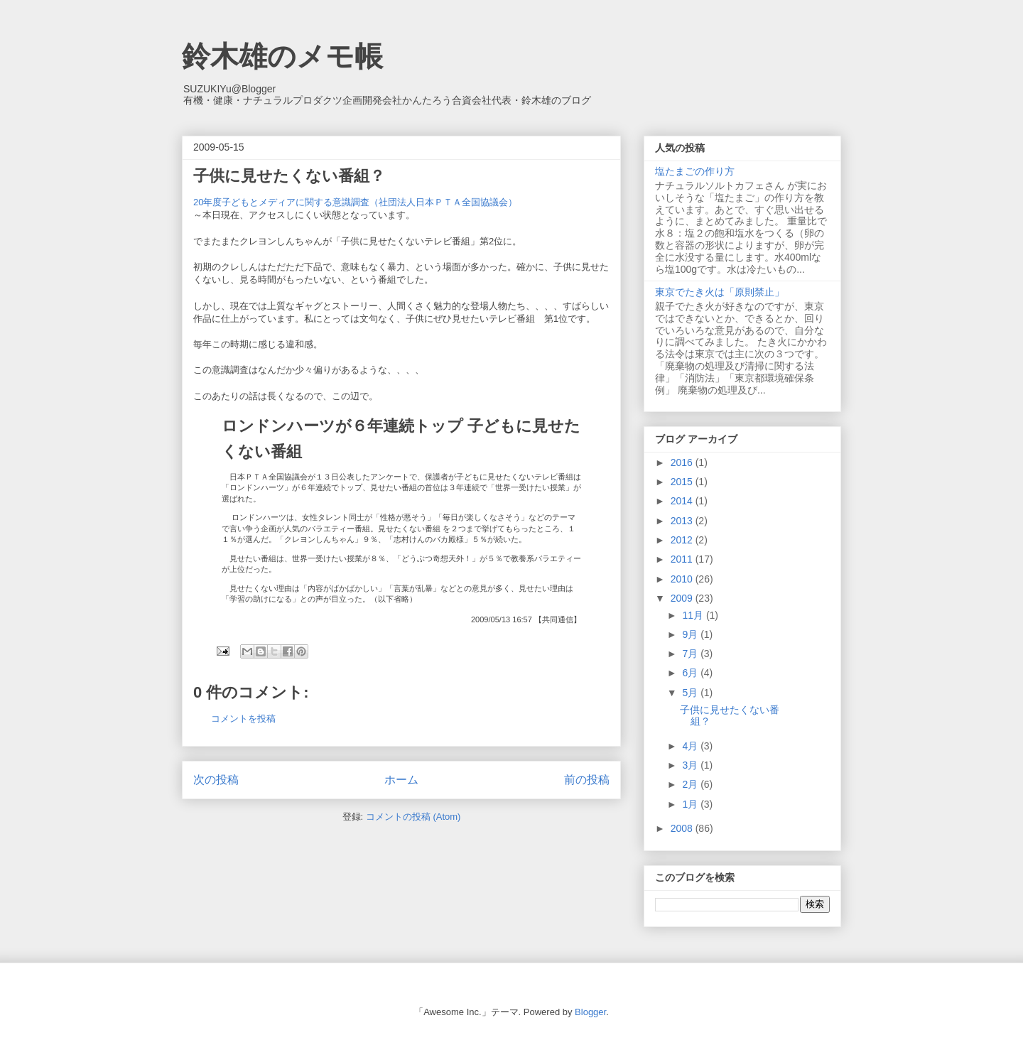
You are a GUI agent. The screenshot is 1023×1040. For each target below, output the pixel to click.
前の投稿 (587, 780)
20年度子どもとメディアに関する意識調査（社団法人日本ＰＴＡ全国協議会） (359, 202)
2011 (683, 559)
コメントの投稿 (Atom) (413, 816)
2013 (683, 520)
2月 (691, 784)
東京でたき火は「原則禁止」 (719, 292)
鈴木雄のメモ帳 (282, 56)
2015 (683, 481)
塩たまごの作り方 (695, 171)
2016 (683, 462)
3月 (691, 765)
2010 (683, 579)
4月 (691, 746)
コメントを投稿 (243, 718)
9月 (691, 634)
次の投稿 (216, 780)
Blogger (590, 1012)
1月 (691, 804)
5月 (691, 692)
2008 (683, 828)
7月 (691, 653)
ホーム (401, 780)
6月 (691, 672)
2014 (683, 501)
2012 (683, 540)
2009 (683, 598)
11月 (693, 615)
